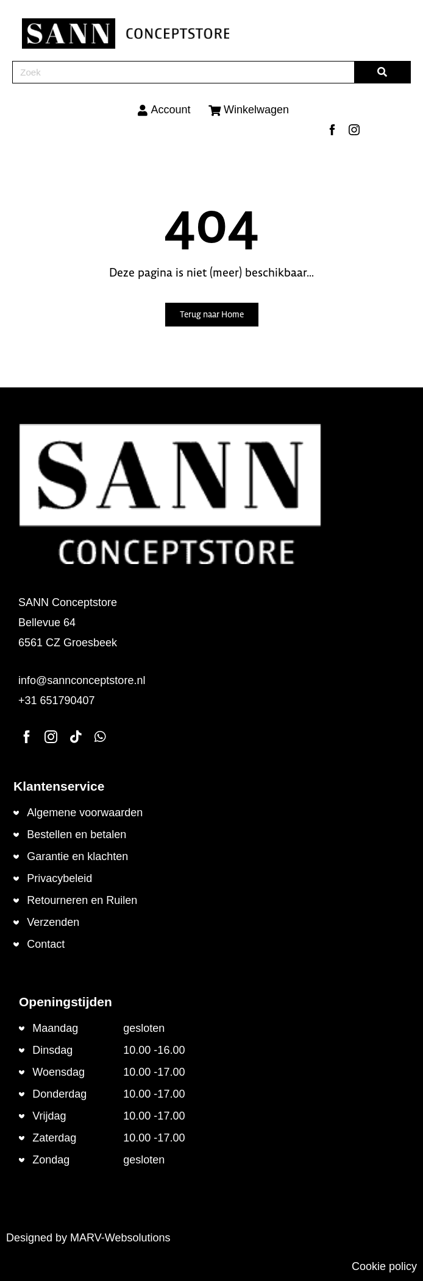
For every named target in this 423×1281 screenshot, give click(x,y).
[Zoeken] (382, 72)
